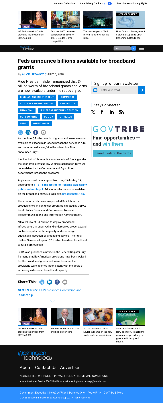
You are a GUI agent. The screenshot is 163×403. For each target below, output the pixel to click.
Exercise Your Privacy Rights (132, 3)
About (26, 367)
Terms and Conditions (92, 376)
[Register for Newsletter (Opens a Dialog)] (141, 90)
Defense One (77, 392)
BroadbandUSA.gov (73, 193)
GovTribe (109, 392)
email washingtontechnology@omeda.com (84, 381)
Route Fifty (94, 392)
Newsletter (28, 376)
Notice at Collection (64, 3)
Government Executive (33, 392)
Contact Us (45, 367)
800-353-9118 (53, 381)
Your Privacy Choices (96, 3)
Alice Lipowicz (33, 74)
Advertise (69, 367)
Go (134, 48)
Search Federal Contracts (113, 153)
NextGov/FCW (57, 392)
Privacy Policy (64, 376)
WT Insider (45, 376)
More (120, 392)
